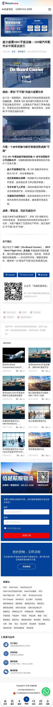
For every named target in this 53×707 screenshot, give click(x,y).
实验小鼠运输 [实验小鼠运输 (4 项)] (21, 607)
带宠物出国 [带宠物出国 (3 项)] (29, 612)
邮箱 (6, 517)
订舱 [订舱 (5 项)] (5, 624)
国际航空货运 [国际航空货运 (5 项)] (30, 604)
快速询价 (7, 9)
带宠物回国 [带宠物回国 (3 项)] (39, 612)
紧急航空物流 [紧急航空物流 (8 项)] (26, 620)
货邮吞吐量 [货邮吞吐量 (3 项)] (7, 628)
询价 (26, 702)
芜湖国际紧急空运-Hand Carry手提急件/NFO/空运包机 (14, 452)
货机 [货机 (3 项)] (10, 624)
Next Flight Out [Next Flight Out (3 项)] (8, 595)
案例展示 (21, 51)
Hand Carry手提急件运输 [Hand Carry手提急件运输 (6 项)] (12, 591)
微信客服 (42, 274)
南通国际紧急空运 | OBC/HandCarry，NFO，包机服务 (11, 424)
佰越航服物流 (40, 286)
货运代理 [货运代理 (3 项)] (23, 624)
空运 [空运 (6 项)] (45, 616)
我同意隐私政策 (14, 528)
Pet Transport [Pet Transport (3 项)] (8, 599)
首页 (13, 51)
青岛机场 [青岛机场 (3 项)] (29, 628)
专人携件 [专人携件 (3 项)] (29, 599)
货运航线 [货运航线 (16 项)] (41, 624)
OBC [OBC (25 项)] (24, 595)
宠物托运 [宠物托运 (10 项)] (6, 612)
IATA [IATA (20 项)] (40, 591)
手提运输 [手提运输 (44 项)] (32, 616)
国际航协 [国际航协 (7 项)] (19, 604)
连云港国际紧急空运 (37, 421)
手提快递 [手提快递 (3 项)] (6, 616)
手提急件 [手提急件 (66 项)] (15, 616)
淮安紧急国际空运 (36, 449)
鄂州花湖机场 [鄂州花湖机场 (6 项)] (19, 628)
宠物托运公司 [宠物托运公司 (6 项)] (17, 612)
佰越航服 (33, 686)
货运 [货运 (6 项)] (16, 624)
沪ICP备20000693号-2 (26, 690)
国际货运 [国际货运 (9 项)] (40, 604)
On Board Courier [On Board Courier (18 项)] (35, 595)
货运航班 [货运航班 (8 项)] (32, 624)
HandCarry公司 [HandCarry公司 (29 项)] (26, 587)
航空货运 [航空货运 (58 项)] (46, 620)
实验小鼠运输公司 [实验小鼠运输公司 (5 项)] (35, 607)
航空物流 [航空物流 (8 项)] (37, 620)
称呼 (6, 507)
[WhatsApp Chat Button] (46, 691)
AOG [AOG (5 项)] (5, 587)
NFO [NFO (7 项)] (18, 595)
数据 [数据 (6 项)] (39, 616)
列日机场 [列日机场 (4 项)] (38, 599)
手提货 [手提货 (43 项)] (23, 616)
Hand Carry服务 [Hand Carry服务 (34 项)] (30, 591)
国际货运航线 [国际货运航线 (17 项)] (8, 607)
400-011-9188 (24, 9)
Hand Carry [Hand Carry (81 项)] (13, 587)
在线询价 (10, 274)
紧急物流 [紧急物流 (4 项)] (6, 620)
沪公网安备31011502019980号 (26, 693)
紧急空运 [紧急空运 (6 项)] (15, 620)
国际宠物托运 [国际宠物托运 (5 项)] (8, 604)
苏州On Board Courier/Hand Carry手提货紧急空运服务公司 (13, 367)
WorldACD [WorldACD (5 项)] (20, 599)
